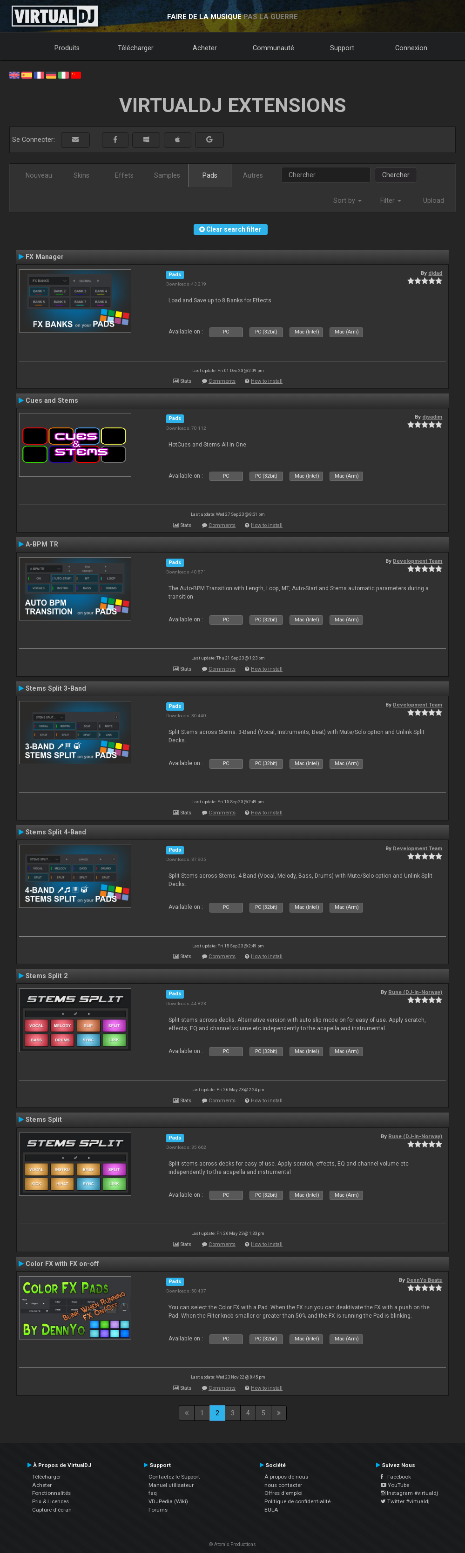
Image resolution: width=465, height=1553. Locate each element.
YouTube (395, 1485)
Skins (81, 175)
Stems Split (44, 1119)
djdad (435, 273)
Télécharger (136, 48)
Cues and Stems (52, 400)
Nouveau (39, 175)
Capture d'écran (52, 1509)
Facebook (396, 1476)
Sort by (347, 200)
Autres (253, 175)
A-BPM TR (42, 544)
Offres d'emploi (283, 1493)
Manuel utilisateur (171, 1485)
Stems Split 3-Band (56, 688)
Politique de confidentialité (297, 1501)
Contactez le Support (174, 1476)
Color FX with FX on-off (62, 1263)
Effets (124, 175)
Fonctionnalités (51, 1493)
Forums (158, 1509)
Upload (433, 200)
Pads (209, 175)
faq (152, 1493)
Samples (167, 175)
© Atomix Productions (232, 1544)
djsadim (432, 416)
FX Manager (45, 256)
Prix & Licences (50, 1501)
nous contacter (283, 1485)
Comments (222, 381)
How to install (267, 381)
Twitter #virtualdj (405, 1501)
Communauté (273, 48)
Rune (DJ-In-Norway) (415, 992)
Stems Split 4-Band (56, 832)
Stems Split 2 (46, 976)
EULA (271, 1509)
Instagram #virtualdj (409, 1493)
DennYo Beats (424, 1280)
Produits (67, 48)
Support (342, 48)
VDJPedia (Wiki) (168, 1501)
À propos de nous (286, 1476)
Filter (390, 200)
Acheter (205, 48)
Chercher (396, 175)
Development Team (417, 561)
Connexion (411, 48)
